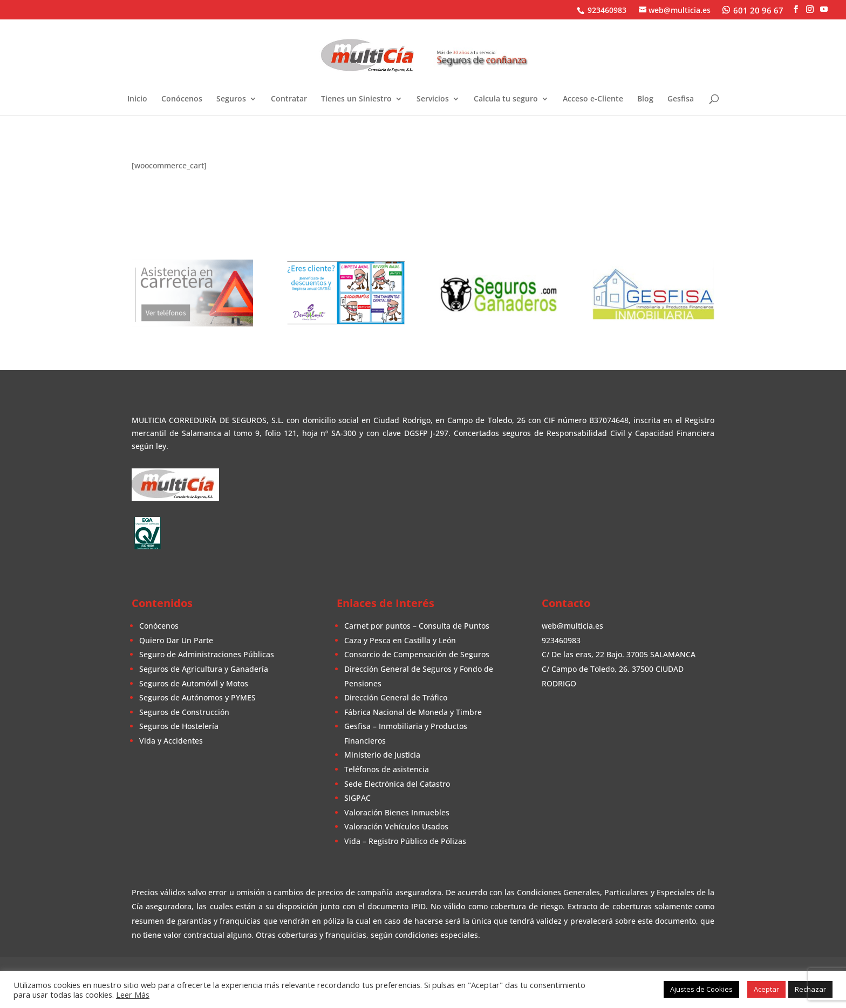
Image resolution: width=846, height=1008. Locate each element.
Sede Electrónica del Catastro (397, 784)
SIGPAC (357, 798)
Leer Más (132, 994)
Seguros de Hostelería (179, 726)
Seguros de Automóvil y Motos (193, 683)
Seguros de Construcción (184, 712)
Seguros (231, 99)
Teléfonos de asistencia (386, 769)
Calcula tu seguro (506, 99)
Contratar (289, 99)
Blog (645, 99)
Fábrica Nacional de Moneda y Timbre (413, 712)
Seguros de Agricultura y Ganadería (203, 669)
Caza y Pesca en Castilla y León (400, 640)
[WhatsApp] (752, 9)
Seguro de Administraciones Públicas (206, 654)
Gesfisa (680, 99)
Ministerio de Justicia (382, 755)
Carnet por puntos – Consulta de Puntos (416, 626)
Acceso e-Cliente (593, 99)
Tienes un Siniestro (356, 99)
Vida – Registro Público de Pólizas (405, 841)
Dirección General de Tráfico (395, 697)
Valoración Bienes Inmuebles (396, 812)
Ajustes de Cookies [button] (701, 989)
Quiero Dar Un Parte (176, 640)
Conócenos (181, 99)
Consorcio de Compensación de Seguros (416, 654)
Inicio (137, 99)
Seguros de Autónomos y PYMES (197, 697)
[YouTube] (824, 9)
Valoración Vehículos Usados (396, 826)
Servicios (433, 99)
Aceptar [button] (766, 989)
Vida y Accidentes (171, 740)
